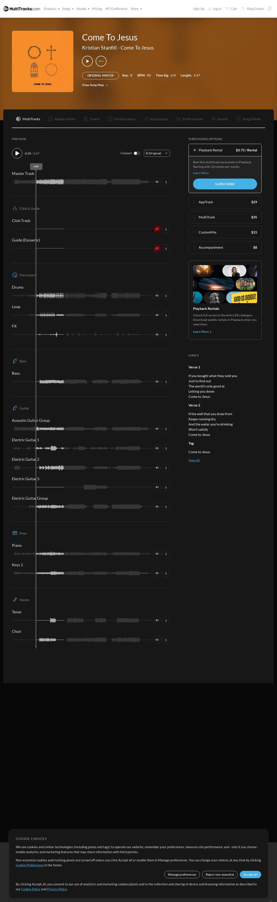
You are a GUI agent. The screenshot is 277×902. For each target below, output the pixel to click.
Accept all (250, 874)
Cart (231, 8)
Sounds (82, 9)
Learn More (201, 173)
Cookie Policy (30, 889)
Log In (214, 9)
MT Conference (116, 9)
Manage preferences (182, 874)
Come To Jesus (137, 47)
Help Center (252, 8)
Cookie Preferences (30, 865)
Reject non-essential (220, 874)
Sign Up (198, 9)
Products (51, 9)
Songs (67, 9)
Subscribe (225, 184)
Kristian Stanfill (99, 47)
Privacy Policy (57, 889)
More (135, 9)
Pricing (97, 9)
